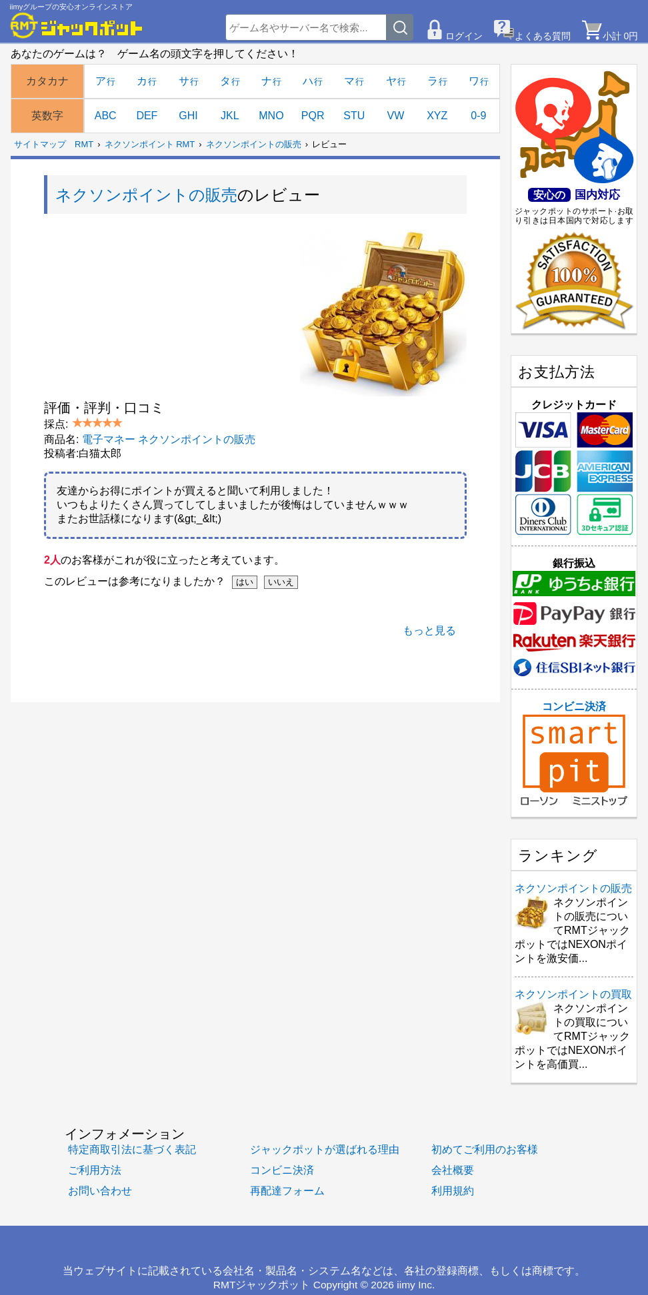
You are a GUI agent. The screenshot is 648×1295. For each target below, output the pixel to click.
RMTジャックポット (262, 1284)
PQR (313, 115)
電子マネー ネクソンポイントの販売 (168, 439)
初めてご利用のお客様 (484, 1149)
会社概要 (452, 1170)
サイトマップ (40, 144)
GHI (188, 115)
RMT (84, 144)
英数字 (47, 115)
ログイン (464, 36)
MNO (271, 115)
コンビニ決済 (574, 753)
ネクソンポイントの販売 (253, 144)
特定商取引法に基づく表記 (132, 1149)
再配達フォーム (287, 1190)
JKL (230, 115)
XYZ (437, 115)
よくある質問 (543, 36)
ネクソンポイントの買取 (573, 994)
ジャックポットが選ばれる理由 (324, 1149)
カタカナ (47, 81)
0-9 (478, 115)
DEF (146, 115)
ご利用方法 (94, 1170)
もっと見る (429, 630)
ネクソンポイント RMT (150, 144)
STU (354, 115)
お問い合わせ (100, 1190)
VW (396, 115)
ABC (106, 115)
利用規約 (452, 1190)
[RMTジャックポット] (76, 25)
